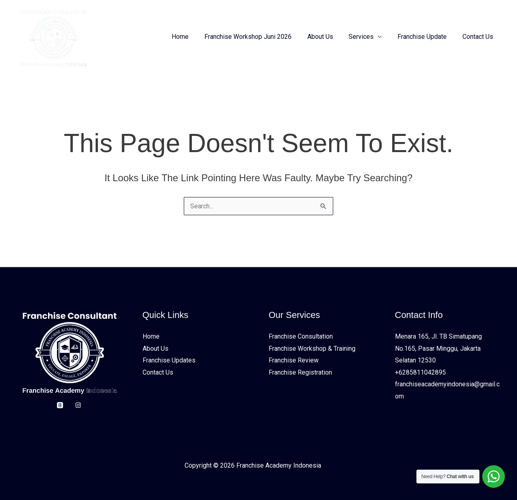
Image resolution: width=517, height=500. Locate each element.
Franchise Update (426, 36)
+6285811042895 (420, 372)
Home (195, 36)
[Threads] (60, 405)
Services (367, 36)
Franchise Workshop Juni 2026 (260, 36)
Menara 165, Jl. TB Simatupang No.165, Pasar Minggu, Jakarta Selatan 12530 (438, 348)
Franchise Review (294, 360)
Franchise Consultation (301, 336)
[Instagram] (78, 405)
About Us (330, 36)
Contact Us (479, 36)
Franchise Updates (169, 360)
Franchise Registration (300, 372)
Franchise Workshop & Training (312, 348)
